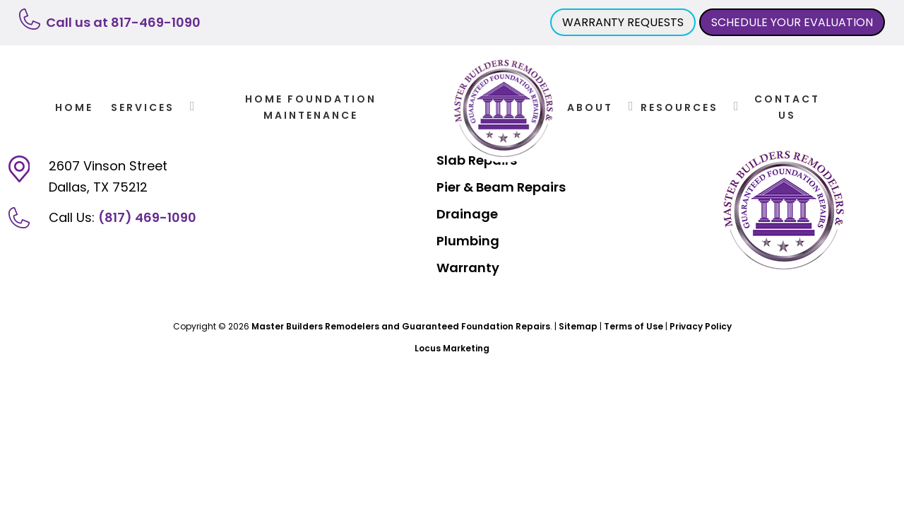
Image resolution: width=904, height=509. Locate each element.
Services (142, 107)
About (590, 107)
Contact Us (787, 107)
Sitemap (578, 326)
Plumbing (467, 241)
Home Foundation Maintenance (310, 107)
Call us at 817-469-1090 (123, 22)
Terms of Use (633, 326)
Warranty (467, 267)
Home (74, 107)
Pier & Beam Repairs (501, 187)
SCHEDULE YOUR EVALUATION (792, 22)
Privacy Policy (701, 326)
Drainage (467, 214)
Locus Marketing (452, 348)
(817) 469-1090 (147, 217)
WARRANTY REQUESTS (623, 22)
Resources (679, 107)
